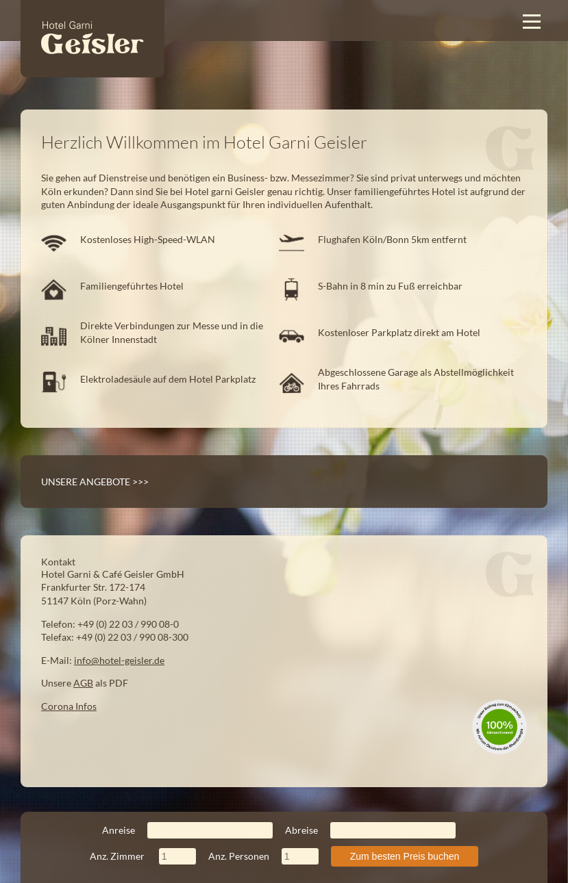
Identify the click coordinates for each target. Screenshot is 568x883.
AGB (83, 683)
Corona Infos (69, 706)
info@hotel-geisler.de (119, 660)
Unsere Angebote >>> (95, 481)
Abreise (370, 830)
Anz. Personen (263, 856)
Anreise (187, 830)
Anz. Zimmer (143, 856)
